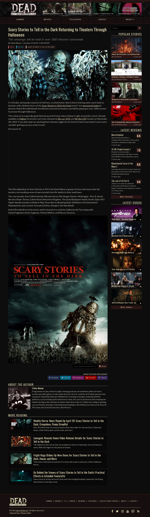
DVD (68, 119)
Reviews (81, 501)
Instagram (78, 378)
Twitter (65, 378)
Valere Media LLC (21, 510)
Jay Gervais (117, 57)
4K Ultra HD (80, 119)
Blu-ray (61, 119)
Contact (134, 501)
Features (92, 501)
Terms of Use (14, 513)
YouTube (90, 378)
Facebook (53, 378)
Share (102, 366)
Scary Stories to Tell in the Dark (41, 47)
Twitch (102, 378)
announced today (91, 105)
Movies (21, 47)
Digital (23, 119)
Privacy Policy (26, 513)
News (12, 47)
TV (65, 501)
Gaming (49, 501)
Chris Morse (16, 43)
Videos (72, 501)
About (124, 501)
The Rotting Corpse (120, 79)
